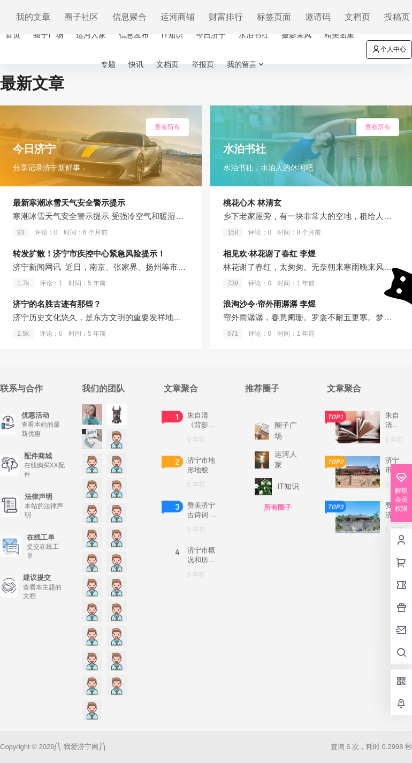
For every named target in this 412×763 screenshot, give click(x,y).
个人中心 (389, 49)
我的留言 (246, 64)
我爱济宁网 (80, 747)
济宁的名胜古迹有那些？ (57, 303)
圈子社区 (81, 16)
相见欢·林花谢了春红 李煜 (269, 253)
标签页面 (274, 16)
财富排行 (226, 16)
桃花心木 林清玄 (252, 202)
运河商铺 (178, 16)
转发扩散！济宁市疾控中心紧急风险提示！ (89, 253)
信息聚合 (129, 16)
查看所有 (167, 127)
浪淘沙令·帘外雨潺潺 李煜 (269, 303)
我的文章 (33, 16)
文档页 (357, 16)
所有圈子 (278, 507)
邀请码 (318, 16)
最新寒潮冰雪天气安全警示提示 (69, 202)
